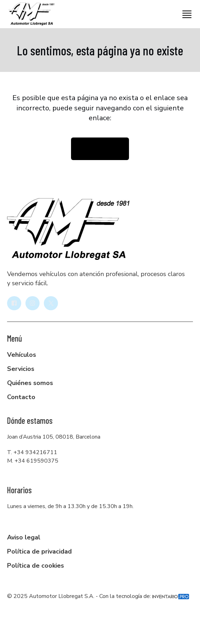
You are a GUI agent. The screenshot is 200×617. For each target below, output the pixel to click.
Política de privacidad (39, 551)
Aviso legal (23, 537)
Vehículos (21, 354)
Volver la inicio (100, 149)
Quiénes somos (30, 383)
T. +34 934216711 (32, 452)
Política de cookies (35, 565)
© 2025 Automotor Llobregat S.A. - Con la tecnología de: (98, 596)
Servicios (20, 369)
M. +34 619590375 (32, 461)
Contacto (21, 397)
